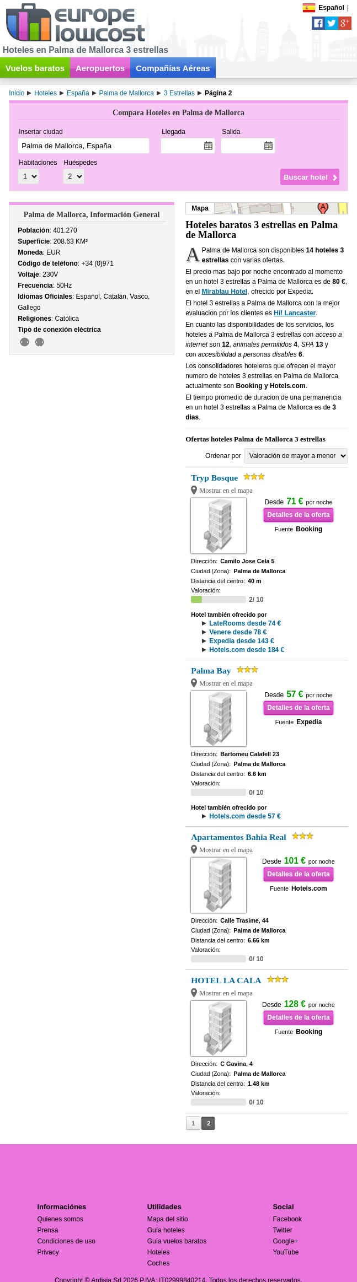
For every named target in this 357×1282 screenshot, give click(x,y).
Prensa (47, 1230)
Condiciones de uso (66, 1241)
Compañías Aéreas (173, 68)
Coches (158, 1263)
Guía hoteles (166, 1230)
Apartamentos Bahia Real (238, 837)
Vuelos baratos (35, 68)
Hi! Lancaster (295, 313)
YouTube (286, 1252)
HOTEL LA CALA (226, 980)
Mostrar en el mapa (226, 490)
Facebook (287, 1219)
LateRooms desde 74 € (245, 623)
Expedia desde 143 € (241, 641)
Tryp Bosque (214, 477)
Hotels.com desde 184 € (246, 650)
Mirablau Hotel (225, 291)
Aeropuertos (100, 68)
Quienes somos (60, 1219)
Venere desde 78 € (238, 632)
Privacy (47, 1252)
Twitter (282, 1230)
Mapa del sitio (167, 1219)
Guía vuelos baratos (176, 1241)
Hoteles (158, 1252)
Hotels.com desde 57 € (244, 816)
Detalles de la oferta (298, 515)
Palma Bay (211, 670)
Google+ (285, 1241)
